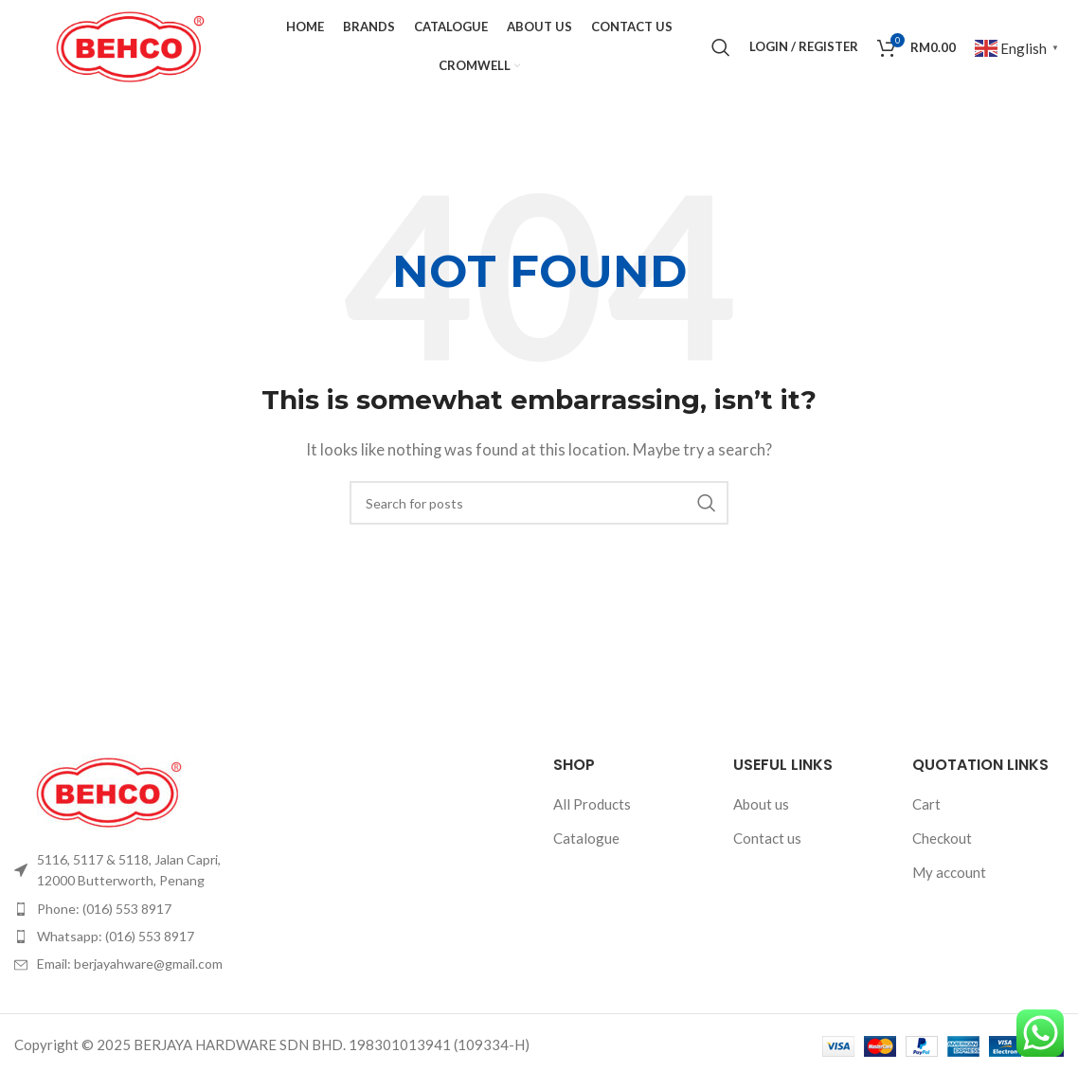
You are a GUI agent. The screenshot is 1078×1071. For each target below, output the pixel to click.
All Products (592, 809)
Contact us (767, 843)
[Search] (721, 50)
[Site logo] (130, 47)
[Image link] (109, 795)
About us (761, 809)
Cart (926, 809)
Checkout (942, 843)
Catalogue (586, 843)
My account (949, 877)
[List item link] (135, 876)
